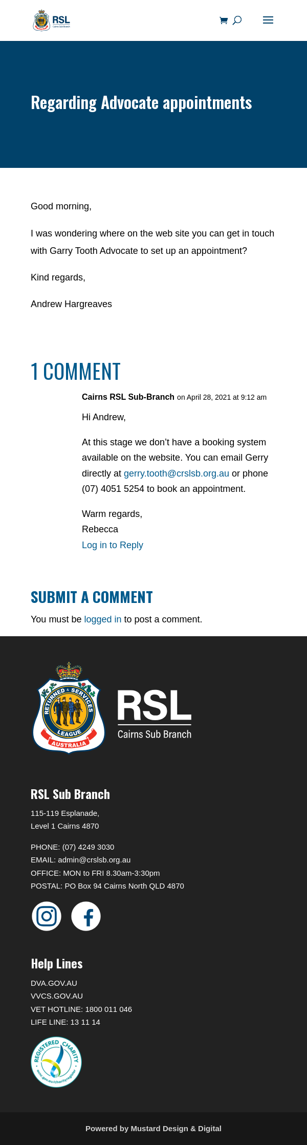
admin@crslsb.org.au (94, 859)
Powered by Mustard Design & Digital (153, 1128)
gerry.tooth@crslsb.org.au (176, 473)
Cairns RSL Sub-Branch (128, 397)
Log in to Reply (112, 545)
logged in (102, 619)
